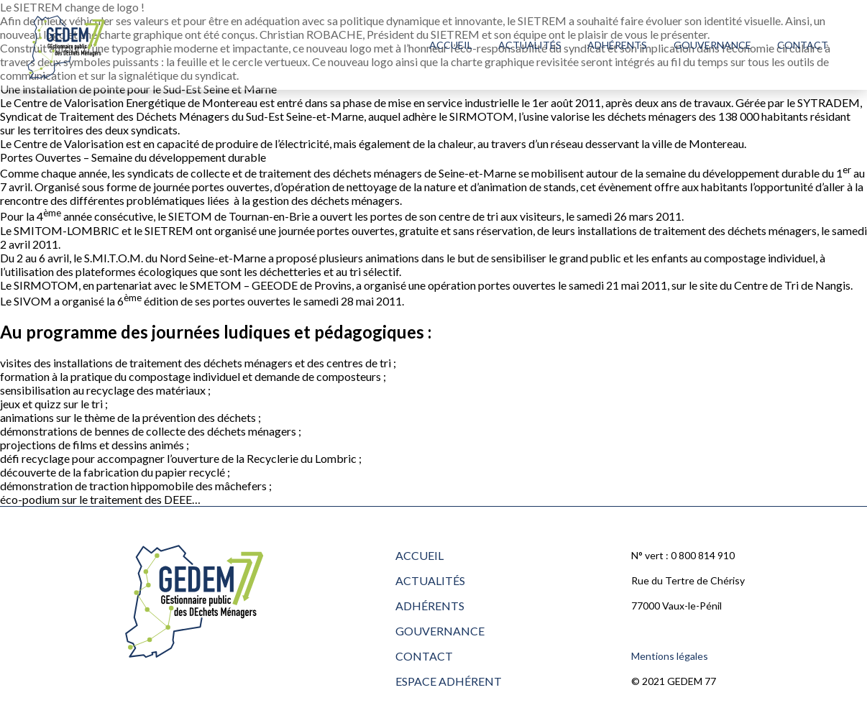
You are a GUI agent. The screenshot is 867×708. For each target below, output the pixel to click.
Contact (802, 45)
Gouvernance (712, 45)
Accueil (450, 45)
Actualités (529, 45)
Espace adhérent (448, 681)
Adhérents (617, 45)
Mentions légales (669, 656)
